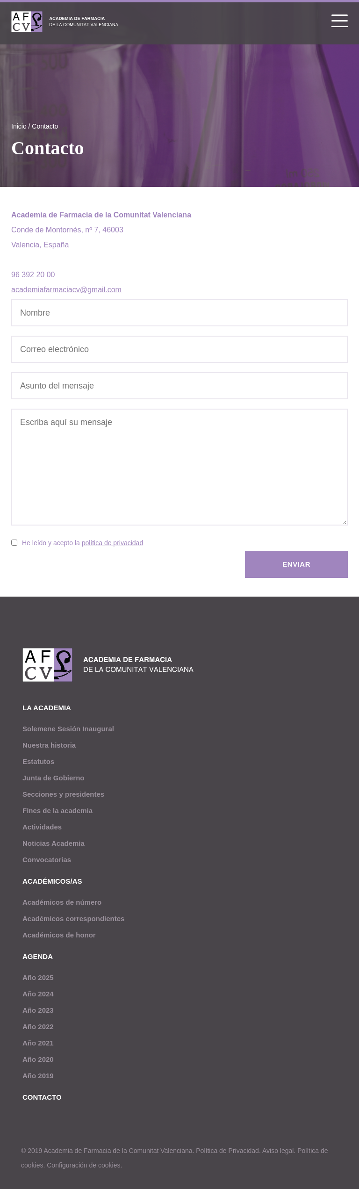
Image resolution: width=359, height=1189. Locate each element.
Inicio (19, 126)
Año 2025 (38, 977)
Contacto (45, 126)
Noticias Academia (53, 843)
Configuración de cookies (83, 1165)
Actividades (42, 827)
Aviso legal (278, 1150)
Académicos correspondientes (73, 918)
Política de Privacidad (227, 1150)
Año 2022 (38, 1026)
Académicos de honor (59, 935)
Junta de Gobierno (53, 778)
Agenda (37, 956)
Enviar (296, 564)
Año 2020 (38, 1059)
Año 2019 (38, 1076)
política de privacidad (113, 543)
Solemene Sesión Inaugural (68, 729)
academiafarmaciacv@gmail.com (66, 290)
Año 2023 (38, 1010)
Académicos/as (52, 881)
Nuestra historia (49, 745)
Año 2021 (38, 1043)
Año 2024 (38, 994)
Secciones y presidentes (63, 794)
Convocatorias (46, 860)
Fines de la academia (57, 810)
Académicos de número (61, 902)
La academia (46, 708)
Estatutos (38, 761)
